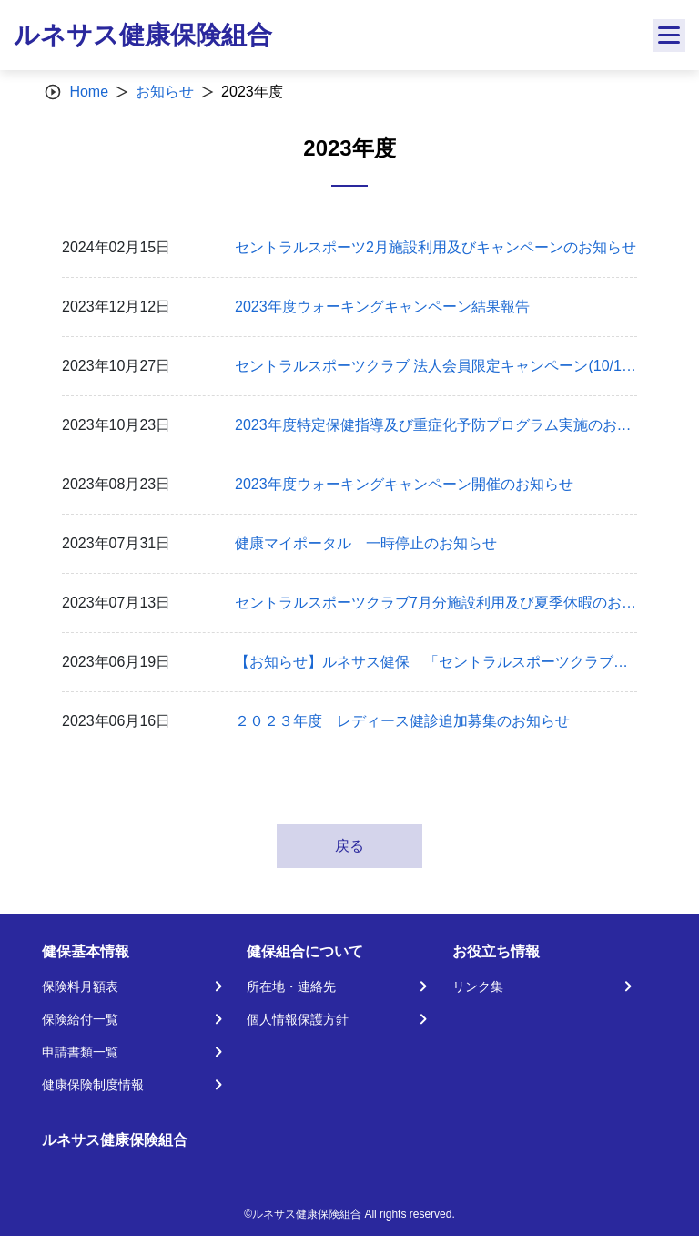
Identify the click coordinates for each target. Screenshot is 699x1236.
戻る (349, 845)
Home (88, 91)
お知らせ (165, 91)
